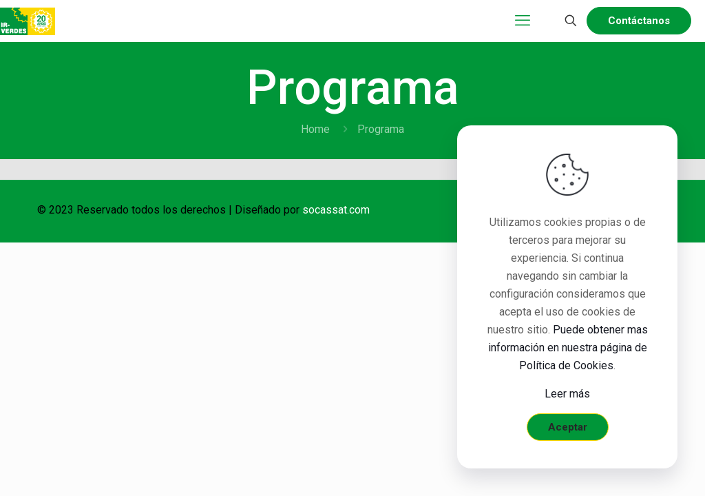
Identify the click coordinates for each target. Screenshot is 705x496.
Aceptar (567, 427)
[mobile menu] (522, 20)
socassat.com (336, 209)
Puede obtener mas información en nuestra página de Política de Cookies (568, 347)
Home (315, 129)
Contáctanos (639, 20)
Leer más (567, 393)
